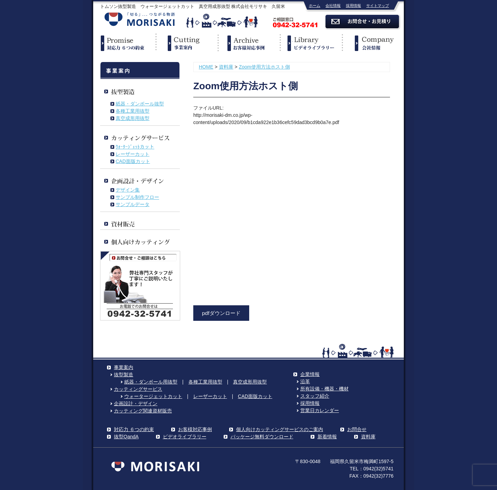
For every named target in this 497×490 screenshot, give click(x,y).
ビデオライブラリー (311, 43)
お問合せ (357, 429)
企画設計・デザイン (135, 403)
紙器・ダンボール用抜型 (150, 382)
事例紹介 (248, 43)
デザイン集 (128, 190)
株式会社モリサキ (140, 19)
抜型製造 (123, 374)
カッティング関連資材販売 (143, 411)
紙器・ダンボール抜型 (140, 103)
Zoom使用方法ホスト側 (264, 67)
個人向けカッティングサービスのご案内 (279, 429)
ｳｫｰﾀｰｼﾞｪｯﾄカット (135, 147)
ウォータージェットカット (153, 396)
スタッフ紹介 (314, 396)
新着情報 (327, 436)
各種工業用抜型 (132, 111)
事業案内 (186, 43)
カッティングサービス (138, 389)
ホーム (314, 5)
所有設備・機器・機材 (324, 388)
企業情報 (373, 43)
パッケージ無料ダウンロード (262, 436)
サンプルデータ (132, 204)
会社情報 (333, 5)
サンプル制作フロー (137, 197)
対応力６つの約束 (124, 43)
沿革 (305, 381)
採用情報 (353, 5)
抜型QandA (126, 436)
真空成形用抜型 (132, 118)
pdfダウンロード (221, 313)
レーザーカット (132, 154)
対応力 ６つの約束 (134, 429)
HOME (206, 67)
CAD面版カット (133, 161)
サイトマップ (377, 5)
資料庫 (226, 67)
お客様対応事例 (195, 429)
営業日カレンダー (319, 410)
